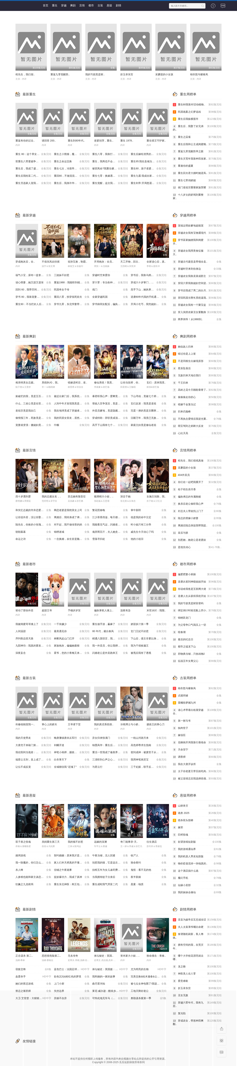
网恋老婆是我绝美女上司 (72, 510)
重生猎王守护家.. (156, 140)
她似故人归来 (197, 347)
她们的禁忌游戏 (33, 984)
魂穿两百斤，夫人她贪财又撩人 (110, 532)
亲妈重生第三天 (51, 841)
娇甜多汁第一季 (148, 624)
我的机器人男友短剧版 (197, 856)
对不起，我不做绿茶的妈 (72, 525)
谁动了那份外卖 (24, 610)
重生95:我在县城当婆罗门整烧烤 (149, 161)
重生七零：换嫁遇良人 (110, 176)
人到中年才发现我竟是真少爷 (72, 403)
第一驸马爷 (197, 721)
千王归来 (197, 383)
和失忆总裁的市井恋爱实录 (33, 510)
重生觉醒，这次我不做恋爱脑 (110, 183)
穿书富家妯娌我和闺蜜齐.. (197, 241)
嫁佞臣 (197, 735)
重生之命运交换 (72, 161)
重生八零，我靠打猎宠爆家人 (110, 154)
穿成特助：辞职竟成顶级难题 (110, 418)
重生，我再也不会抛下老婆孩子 (110, 161)
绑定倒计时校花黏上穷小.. (197, 610)
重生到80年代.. (76, 140)
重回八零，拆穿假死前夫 (72, 297)
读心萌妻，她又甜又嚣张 (33, 282)
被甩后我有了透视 (148, 653)
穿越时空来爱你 (110, 275)
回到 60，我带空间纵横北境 (33, 290)
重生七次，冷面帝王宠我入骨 (72, 168)
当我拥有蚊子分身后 (110, 877)
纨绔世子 (197, 728)
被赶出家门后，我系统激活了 (72, 396)
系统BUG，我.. (50, 382)
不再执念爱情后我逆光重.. (197, 419)
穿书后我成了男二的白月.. (197, 290)
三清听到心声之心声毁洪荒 (110, 760)
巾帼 (72, 425)
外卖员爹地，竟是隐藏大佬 (110, 411)
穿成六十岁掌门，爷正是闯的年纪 (150, 282)
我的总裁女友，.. (51, 496)
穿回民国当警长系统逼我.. (197, 298)
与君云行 (110, 767)
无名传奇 (73, 955)
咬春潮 (197, 632)
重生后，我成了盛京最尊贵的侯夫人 (34, 168)
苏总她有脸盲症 (77, 496)
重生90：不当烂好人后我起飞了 (33, 304)
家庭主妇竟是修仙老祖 (148, 425)
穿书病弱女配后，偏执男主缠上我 (111, 304)
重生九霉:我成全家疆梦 (148, 176)
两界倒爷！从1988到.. (197, 319)
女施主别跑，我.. (156, 496)
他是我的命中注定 (148, 517)
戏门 (110, 290)
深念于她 (125, 496)
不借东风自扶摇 (51, 261)
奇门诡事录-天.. (129, 841)
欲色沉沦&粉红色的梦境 (72, 976)
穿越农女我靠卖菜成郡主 (197, 276)
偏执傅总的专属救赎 (197, 497)
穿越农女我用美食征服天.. (197, 252)
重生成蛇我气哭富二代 (110, 884)
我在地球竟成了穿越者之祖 (72, 411)
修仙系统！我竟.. (103, 382)
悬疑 (109, 5)
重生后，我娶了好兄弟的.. (197, 128)
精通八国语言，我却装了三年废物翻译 (111, 638)
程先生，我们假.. (25, 74)
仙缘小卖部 (197, 885)
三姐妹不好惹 (72, 275)
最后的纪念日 (197, 639)
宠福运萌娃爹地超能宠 (197, 226)
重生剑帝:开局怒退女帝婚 (148, 183)
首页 (45, 5)
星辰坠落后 (197, 368)
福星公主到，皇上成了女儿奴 (33, 760)
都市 (91, 5)
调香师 (197, 757)
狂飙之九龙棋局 (33, 884)
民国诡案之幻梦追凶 (197, 112)
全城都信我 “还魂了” (72, 767)
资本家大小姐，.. (130, 955)
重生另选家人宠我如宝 (33, 183)
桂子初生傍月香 (197, 489)
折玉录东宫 (126, 74)
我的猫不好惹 (75, 841)
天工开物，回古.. (130, 261)
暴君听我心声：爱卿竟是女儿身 (110, 396)
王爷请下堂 (74, 724)
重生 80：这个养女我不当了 (33, 154)
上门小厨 (72, 984)
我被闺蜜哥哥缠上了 (33, 624)
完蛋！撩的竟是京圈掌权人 (148, 411)
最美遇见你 (72, 631)
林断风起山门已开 (72, 638)
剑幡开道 (72, 745)
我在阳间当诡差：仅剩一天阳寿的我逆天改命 (34, 752)
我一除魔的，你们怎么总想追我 (33, 863)
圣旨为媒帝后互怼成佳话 (197, 920)
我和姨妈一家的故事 (110, 976)
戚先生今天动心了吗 (148, 532)
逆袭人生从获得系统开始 (197, 596)
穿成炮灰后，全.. (25, 261)
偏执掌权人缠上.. (103, 610)
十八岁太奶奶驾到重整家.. (197, 196)
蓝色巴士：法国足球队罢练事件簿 (73, 969)
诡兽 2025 (197, 813)
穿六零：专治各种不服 (110, 282)
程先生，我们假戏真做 (197, 461)
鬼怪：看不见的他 (148, 870)
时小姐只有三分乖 (148, 525)
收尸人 (148, 855)
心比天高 (197, 433)
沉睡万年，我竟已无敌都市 (148, 418)
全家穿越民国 (110, 297)
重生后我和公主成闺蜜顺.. (197, 144)
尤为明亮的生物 (148, 969)
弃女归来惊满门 (110, 738)
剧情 (118, 5)
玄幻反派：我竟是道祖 (148, 403)
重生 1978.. (126, 140)
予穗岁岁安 (74, 610)
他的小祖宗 (148, 539)
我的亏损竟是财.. (95, 74)
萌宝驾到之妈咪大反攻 (197, 426)
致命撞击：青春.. (156, 955)
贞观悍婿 (197, 696)
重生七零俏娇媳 (197, 180)
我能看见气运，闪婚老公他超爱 (110, 525)
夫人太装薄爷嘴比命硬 (197, 927)
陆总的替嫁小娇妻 (197, 518)
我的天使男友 (33, 738)
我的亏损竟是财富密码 (197, 603)
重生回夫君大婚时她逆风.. (197, 173)
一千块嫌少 (72, 624)
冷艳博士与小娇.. (130, 724)
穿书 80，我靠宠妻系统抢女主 (33, 297)
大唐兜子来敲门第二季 (33, 745)
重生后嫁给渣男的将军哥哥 (148, 154)
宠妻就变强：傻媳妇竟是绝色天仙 (34, 425)
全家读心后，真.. (156, 261)
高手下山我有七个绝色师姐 (110, 425)
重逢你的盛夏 (197, 166)
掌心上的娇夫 (49, 724)
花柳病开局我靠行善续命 (197, 742)
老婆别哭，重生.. (103, 140)
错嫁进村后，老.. (77, 382)
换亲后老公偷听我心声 (197, 504)
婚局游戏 (33, 855)
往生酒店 (152, 841)
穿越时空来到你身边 (197, 269)
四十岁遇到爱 (23, 496)
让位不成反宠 (33, 767)
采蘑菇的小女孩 (164, 74)
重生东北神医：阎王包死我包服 (72, 884)
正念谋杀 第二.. (24, 955)
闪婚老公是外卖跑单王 (110, 653)
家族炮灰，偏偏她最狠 (72, 646)
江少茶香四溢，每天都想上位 (110, 517)
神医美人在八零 (197, 974)
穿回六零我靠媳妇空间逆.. (197, 283)
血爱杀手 (33, 976)
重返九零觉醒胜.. (60, 74)
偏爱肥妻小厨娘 (197, 574)
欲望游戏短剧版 (197, 842)
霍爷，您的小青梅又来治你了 (72, 653)
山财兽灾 (197, 806)
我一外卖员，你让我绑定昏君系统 (111, 646)
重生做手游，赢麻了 (110, 624)
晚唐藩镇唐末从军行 (72, 738)
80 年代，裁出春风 (110, 631)
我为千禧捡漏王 (148, 646)
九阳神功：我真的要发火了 (33, 646)
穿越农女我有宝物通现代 (197, 233)
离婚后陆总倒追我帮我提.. (197, 525)
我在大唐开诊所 (197, 764)
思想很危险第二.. (51, 955)
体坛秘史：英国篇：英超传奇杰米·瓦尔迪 (111, 969)
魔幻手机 (197, 878)
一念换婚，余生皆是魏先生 (72, 539)
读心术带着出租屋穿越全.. (197, 711)
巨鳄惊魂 (197, 835)
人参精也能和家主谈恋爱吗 (33, 877)
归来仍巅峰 (197, 411)
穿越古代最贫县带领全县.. (197, 262)
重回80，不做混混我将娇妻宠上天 (73, 176)
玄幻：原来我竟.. (156, 382)
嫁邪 (197, 827)
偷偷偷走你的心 (197, 397)
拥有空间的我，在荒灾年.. (197, 946)
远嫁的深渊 (100, 841)
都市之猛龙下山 (197, 646)
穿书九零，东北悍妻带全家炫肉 (72, 304)
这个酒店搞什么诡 (197, 871)
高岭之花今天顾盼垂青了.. (197, 390)
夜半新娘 (148, 877)
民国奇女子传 (72, 290)
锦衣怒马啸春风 (199, 74)
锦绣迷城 (72, 532)
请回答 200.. (49, 140)
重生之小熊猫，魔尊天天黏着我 (72, 154)
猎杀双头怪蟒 (197, 820)
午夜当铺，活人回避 (110, 855)
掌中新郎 (148, 510)
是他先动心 (197, 547)
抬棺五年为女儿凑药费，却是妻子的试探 (111, 870)
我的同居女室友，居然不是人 (72, 418)
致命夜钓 (148, 863)
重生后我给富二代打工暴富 (33, 176)
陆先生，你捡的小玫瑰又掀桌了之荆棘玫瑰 (34, 525)
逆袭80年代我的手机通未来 (148, 297)
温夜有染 (125, 610)
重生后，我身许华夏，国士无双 (72, 183)
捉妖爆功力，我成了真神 (72, 877)
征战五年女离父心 (197, 661)
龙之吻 (197, 966)
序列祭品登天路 (33, 638)
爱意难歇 (197, 981)
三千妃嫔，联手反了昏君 (148, 767)
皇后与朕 (197, 533)
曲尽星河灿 (110, 984)
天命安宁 (197, 750)
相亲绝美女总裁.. (25, 382)
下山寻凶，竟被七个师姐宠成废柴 (150, 396)
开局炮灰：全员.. (103, 261)
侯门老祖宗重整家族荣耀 (197, 187)
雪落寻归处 (110, 539)
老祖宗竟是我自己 (33, 411)
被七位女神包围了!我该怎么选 (148, 984)
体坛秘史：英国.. (103, 955)
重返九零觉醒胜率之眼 (197, 151)
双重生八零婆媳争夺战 (33, 161)
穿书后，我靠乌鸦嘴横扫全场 (148, 275)
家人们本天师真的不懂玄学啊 (72, 863)
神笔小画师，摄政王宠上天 (72, 752)
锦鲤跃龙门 (197, 618)
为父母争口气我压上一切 (197, 625)
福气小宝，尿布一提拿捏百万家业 (34, 275)
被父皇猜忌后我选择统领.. (197, 778)
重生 (54, 5)
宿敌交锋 (33, 969)
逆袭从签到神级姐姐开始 (197, 582)
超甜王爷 (47, 610)
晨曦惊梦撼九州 (197, 703)
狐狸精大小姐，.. (103, 496)
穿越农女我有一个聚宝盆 (197, 305)
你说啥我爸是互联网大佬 (197, 589)
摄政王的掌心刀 (155, 724)
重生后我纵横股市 (197, 119)
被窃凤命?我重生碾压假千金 (110, 168)
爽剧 (73, 5)
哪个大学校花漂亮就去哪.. (197, 957)
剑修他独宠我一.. (25, 724)
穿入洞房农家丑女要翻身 (197, 312)
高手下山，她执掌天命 (148, 290)
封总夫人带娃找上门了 (197, 511)
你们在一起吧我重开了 (197, 482)
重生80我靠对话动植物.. (197, 104)
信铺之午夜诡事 (72, 870)
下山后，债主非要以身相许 (148, 638)
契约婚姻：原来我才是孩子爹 (72, 855)
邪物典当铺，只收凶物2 (197, 654)
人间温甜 (33, 631)
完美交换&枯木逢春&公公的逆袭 (149, 976)
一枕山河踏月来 (148, 738)
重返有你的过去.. (25, 140)
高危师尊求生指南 (148, 745)
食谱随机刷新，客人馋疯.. (197, 935)
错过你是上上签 (197, 354)
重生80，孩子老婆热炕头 (148, 168)
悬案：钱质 (148, 884)
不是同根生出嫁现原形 (197, 361)
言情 (82, 5)
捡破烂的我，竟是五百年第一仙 (33, 396)
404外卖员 (197, 475)
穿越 (64, 5)
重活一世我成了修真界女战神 (110, 752)
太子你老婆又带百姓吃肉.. (197, 771)
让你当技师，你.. (130, 382)
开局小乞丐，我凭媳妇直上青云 (148, 304)
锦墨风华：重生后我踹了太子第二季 (111, 745)
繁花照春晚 (110, 510)
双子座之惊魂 (23, 841)
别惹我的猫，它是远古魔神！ (110, 863)
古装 (100, 5)
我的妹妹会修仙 (197, 892)
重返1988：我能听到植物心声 (72, 282)
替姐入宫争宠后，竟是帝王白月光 (111, 403)
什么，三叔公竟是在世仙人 (33, 403)
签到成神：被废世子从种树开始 (148, 752)
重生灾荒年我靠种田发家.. (197, 159)
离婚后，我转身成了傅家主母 (72, 517)
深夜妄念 (33, 653)
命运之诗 (33, 539)
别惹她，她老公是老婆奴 (197, 540)
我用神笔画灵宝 (148, 760)
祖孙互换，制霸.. (77, 261)
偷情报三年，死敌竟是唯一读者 (33, 418)
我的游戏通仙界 (197, 849)
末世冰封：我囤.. (156, 610)
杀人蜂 (33, 870)
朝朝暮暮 (33, 532)
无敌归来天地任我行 (197, 375)
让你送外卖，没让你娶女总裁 (33, 517)
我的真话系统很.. (103, 724)
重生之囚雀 (197, 137)
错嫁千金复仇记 (197, 404)
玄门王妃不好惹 (148, 631)
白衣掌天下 (72, 760)
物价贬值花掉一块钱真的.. (197, 863)
